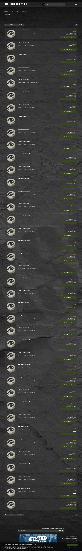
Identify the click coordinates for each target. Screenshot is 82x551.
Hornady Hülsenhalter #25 (24, 290)
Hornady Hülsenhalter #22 (24, 253)
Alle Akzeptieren (72, 545)
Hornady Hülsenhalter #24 (24, 277)
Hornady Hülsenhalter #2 (23, 42)
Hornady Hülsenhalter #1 (23, 30)
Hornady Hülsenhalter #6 (23, 92)
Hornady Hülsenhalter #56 (24, 501)
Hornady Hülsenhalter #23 (24, 265)
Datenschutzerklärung (21, 548)
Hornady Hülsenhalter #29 (24, 327)
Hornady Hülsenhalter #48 (24, 488)
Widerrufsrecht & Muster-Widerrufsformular (69, 538)
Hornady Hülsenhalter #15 (24, 203)
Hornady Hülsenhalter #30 (24, 339)
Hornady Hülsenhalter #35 (24, 364)
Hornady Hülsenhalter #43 (24, 426)
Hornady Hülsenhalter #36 (24, 377)
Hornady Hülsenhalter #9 (23, 129)
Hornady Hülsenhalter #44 (24, 439)
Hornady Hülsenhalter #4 (23, 67)
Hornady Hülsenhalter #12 (24, 166)
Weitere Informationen (72, 547)
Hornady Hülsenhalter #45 (24, 451)
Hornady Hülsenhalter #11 (24, 153)
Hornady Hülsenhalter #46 (24, 463)
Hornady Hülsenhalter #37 (24, 389)
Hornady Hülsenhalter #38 (24, 401)
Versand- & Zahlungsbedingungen (71, 536)
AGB (76, 540)
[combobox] (13, 25)
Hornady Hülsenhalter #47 (24, 476)
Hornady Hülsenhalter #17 (24, 228)
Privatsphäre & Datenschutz (72, 542)
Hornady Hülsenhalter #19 (24, 240)
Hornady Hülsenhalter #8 (23, 116)
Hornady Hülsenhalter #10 (24, 141)
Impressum (75, 534)
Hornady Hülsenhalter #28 (24, 315)
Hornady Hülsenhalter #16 (24, 215)
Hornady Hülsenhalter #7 (23, 104)
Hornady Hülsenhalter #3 (23, 54)
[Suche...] (43, 4)
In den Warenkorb (68, 37)
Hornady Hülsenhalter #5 (23, 79)
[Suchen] (64, 4)
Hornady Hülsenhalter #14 (24, 191)
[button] (61, 1)
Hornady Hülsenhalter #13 (24, 178)
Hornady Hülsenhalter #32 (24, 352)
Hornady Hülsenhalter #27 (24, 302)
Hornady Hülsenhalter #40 (24, 414)
